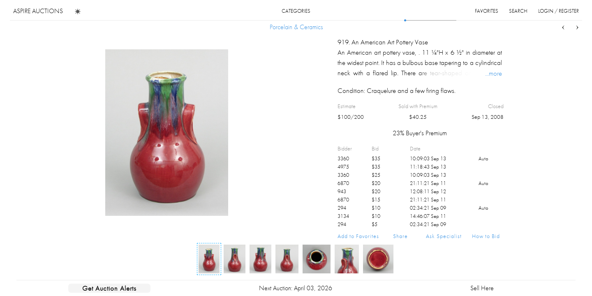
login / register (558, 10)
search (518, 10)
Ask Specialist (444, 236)
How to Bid (486, 236)
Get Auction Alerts (109, 288)
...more (493, 73)
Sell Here (482, 288)
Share (400, 236)
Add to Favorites (358, 236)
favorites (486, 10)
